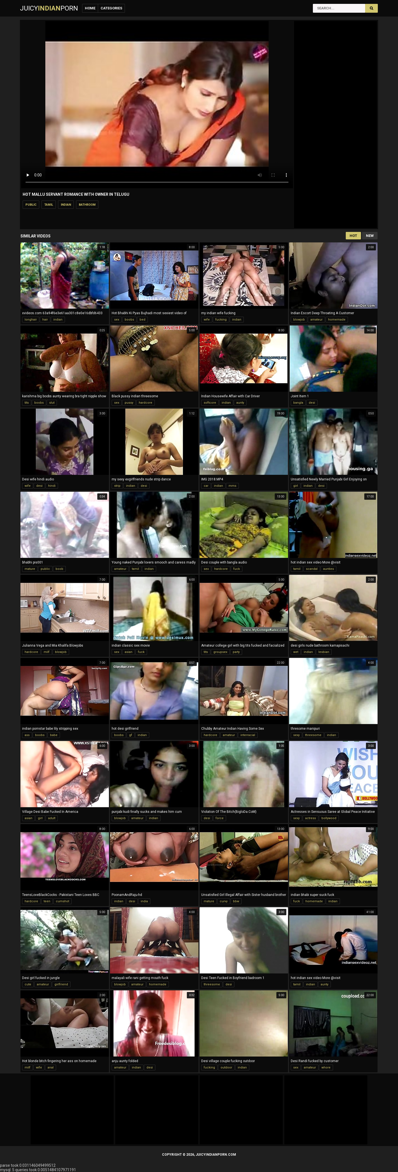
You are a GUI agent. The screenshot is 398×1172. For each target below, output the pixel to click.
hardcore (145, 402)
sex (116, 319)
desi (312, 402)
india (144, 901)
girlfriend (61, 984)
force (220, 818)
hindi (52, 486)
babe (53, 735)
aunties (328, 569)
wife (207, 319)
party (236, 652)
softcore (210, 402)
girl (295, 486)
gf (130, 735)
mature (30, 569)
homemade (336, 319)
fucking (221, 319)
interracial (247, 735)
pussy (129, 402)
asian (128, 652)
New (370, 236)
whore (326, 1067)
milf (46, 652)
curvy (223, 901)
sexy (296, 735)
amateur (316, 319)
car (206, 486)
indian (66, 205)
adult (51, 818)
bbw (236, 901)
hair (45, 319)
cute (28, 984)
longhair (31, 319)
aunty (240, 402)
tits (27, 402)
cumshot (62, 901)
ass (27, 735)
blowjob (299, 319)
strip (117, 486)
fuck (236, 569)
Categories (111, 8)
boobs (129, 319)
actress (310, 818)
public (30, 205)
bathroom (87, 205)
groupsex (220, 652)
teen (47, 901)
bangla (298, 402)
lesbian (323, 652)
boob (59, 569)
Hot (353, 236)
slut (51, 402)
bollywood (328, 818)
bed (142, 319)
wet (295, 652)
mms (232, 486)
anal (51, 1067)
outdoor (226, 1067)
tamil (48, 205)
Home (90, 8)
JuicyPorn (49, 8)
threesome (313, 735)
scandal (312, 569)
